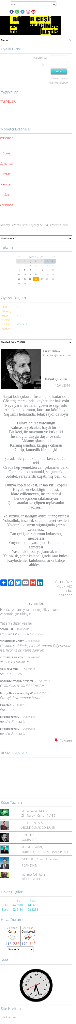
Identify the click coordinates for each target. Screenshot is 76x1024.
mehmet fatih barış (33, 874)
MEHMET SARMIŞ (32, 847)
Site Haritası (8, 1017)
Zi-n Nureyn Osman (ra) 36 (38, 815)
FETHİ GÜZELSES (32, 823)
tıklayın (25, 613)
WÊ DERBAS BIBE (32, 879)
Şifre (44, 64)
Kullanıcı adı (40, 57)
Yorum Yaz (63, 581)
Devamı (63, 740)
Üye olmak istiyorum (58, 82)
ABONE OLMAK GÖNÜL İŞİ (38, 828)
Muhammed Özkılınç (34, 811)
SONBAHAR (28, 840)
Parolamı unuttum (59, 78)
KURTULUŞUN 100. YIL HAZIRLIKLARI (44, 852)
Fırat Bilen (27, 835)
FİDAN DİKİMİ (29, 865)
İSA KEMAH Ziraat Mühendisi (39, 859)
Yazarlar (65, 595)
